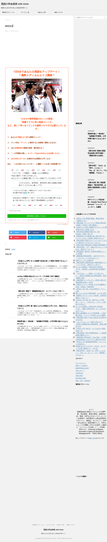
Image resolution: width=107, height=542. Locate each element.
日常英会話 (79, 373)
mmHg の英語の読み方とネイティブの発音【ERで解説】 (38, 276)
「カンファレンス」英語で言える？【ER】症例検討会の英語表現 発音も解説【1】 (91, 324)
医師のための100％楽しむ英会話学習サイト (53, 533)
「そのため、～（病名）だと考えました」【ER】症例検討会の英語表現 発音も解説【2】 (91, 276)
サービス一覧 (25, 12)
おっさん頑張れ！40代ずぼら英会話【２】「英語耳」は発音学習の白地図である (91, 269)
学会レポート (80, 370)
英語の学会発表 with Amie (15, 4)
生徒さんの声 (42, 12)
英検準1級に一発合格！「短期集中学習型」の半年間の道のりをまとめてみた (97, 137)
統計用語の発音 (81, 378)
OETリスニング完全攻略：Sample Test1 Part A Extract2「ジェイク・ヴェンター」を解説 (97, 203)
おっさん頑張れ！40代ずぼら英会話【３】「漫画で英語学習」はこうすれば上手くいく (91, 309)
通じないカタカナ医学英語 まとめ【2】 (91, 293)
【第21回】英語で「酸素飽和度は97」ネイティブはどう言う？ (40, 291)
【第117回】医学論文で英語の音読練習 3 (91, 245)
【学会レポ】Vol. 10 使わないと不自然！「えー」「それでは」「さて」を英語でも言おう (91, 302)
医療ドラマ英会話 (81, 365)
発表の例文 (79, 375)
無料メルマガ (58, 12)
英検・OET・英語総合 (83, 381)
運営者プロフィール (8, 12)
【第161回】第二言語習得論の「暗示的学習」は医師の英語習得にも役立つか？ (97, 186)
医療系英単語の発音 (82, 368)
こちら (93, 438)
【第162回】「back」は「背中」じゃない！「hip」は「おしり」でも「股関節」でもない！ (97, 169)
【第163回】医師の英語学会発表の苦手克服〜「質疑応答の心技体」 (96, 153)
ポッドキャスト (81, 363)
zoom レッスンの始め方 (85, 260)
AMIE (13, 249)
